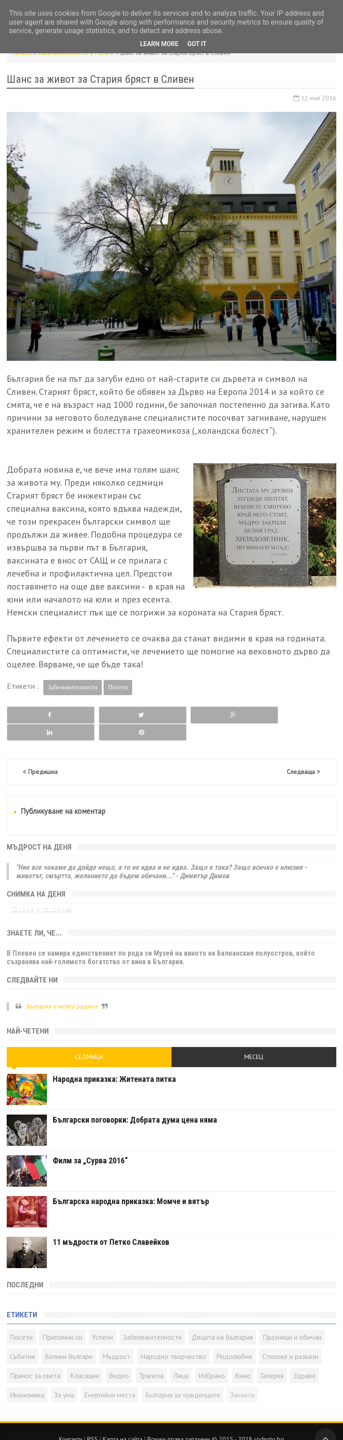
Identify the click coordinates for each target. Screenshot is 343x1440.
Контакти (70, 1422)
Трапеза (151, 1358)
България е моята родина (61, 989)
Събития (22, 1339)
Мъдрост (116, 1339)
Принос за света (35, 1358)
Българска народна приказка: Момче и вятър (131, 1184)
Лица (180, 1358)
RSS (92, 1422)
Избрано (211, 1358)
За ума (64, 1377)
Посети (118, 687)
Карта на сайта (122, 1422)
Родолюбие (234, 1339)
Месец (253, 1040)
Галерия (272, 1358)
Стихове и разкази (290, 1339)
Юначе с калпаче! (41, 891)
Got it (196, 43)
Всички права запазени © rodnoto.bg (215, 1422)
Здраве (304, 1358)
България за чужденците (182, 1377)
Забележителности (72, 687)
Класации (84, 1358)
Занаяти (242, 1377)
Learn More (159, 43)
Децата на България (222, 1320)
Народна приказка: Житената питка (114, 1062)
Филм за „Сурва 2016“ (90, 1143)
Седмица (89, 1040)
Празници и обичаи (292, 1320)
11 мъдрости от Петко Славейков (111, 1225)
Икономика (27, 1377)
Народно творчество (173, 1339)
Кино (243, 1358)
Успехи (102, 1320)
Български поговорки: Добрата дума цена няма (135, 1102)
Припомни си (62, 1320)
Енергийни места (109, 1377)
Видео (119, 1358)
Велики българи (68, 1339)
